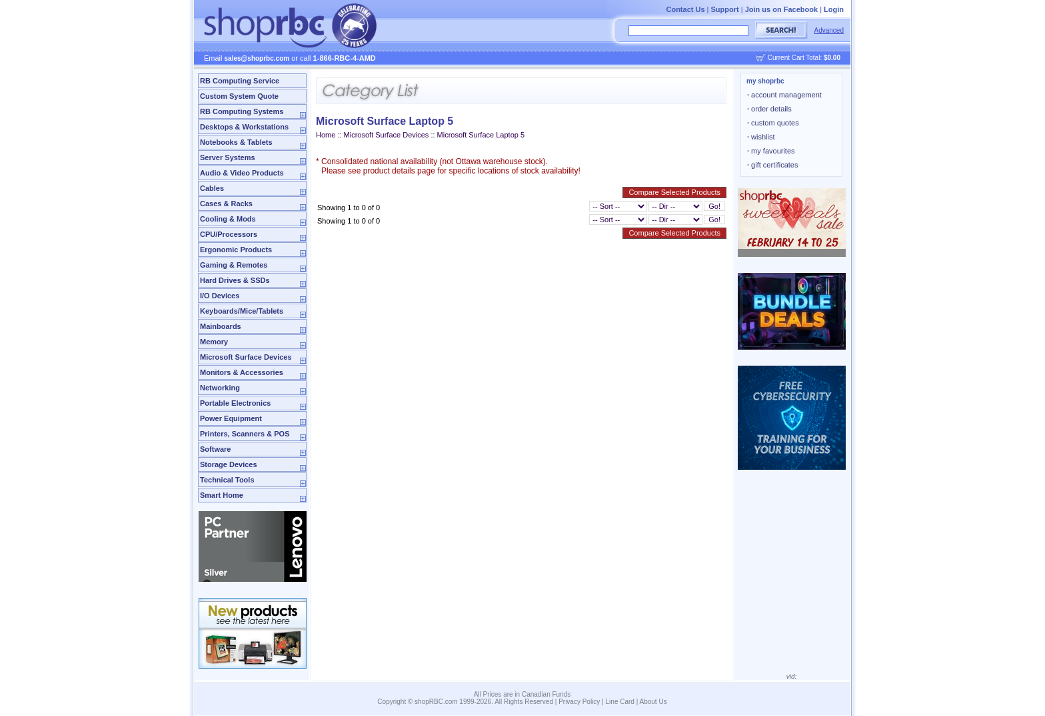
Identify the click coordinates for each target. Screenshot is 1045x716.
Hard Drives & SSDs (235, 280)
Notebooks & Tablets (236, 142)
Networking (220, 388)
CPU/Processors (228, 234)
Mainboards (220, 326)
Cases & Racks (226, 204)
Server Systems (227, 157)
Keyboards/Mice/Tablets (241, 311)
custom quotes (773, 123)
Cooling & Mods (228, 219)
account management (784, 95)
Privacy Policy (579, 701)
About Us (653, 701)
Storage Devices (228, 464)
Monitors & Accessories (241, 372)
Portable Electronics (235, 403)
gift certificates (772, 165)
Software (215, 449)
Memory (214, 342)
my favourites (771, 151)
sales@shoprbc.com (257, 58)
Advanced (829, 30)
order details (769, 109)
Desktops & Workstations (244, 127)
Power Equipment (231, 418)
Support (725, 9)
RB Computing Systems (241, 111)
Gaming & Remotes (233, 265)
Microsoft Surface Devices (246, 357)
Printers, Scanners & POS (245, 434)
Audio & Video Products (242, 173)
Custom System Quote (239, 96)
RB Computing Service (239, 81)
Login (834, 9)
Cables (212, 188)
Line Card (620, 701)
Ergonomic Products (236, 250)
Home (325, 135)
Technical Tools (227, 480)
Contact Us (685, 9)
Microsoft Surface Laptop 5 (480, 135)
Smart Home (221, 495)
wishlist (761, 137)
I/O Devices (219, 296)
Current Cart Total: (804, 57)
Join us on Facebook (781, 9)
